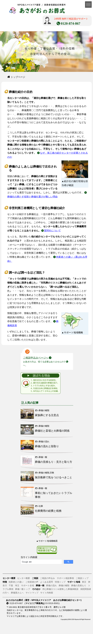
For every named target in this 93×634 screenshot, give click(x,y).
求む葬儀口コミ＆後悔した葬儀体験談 (60, 589)
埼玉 (17, 585)
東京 (84, 582)
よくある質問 (46, 582)
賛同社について (52, 230)
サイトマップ (32, 593)
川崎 (55, 610)
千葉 (11, 585)
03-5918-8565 (51, 603)
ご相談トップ (82, 578)
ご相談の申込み (47, 578)
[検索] (41, 562)
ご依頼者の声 (32, 582)
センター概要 (23, 578)
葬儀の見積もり (78, 585)
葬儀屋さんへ (17, 593)
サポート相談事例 (65, 578)
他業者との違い (16, 582)
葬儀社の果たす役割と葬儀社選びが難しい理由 (32, 196)
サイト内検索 (46, 593)
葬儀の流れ (51, 585)
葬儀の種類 (64, 585)
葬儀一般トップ (22, 589)
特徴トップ (60, 582)
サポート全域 (27, 585)
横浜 (50, 610)
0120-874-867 (16, 603)
